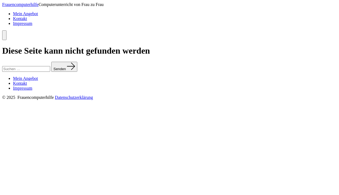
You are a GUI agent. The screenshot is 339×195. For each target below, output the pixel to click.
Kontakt (20, 18)
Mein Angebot (25, 13)
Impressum (22, 23)
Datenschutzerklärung (74, 97)
